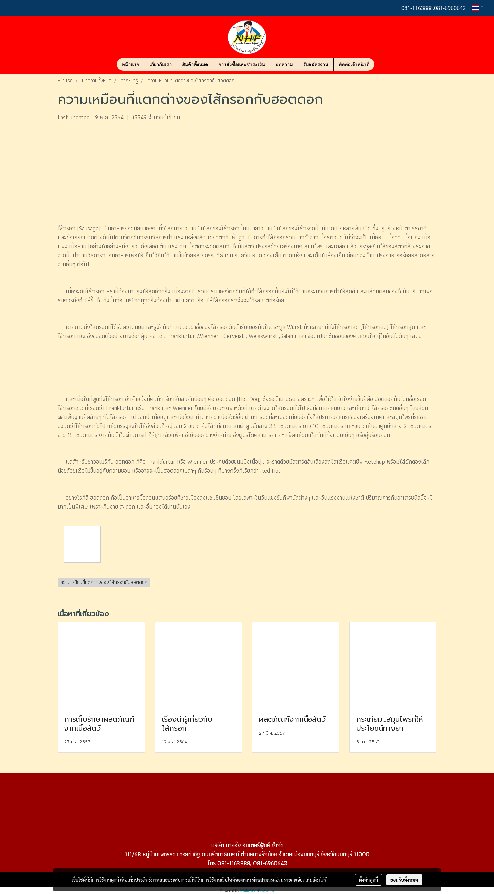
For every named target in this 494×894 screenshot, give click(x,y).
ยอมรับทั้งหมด (404, 880)
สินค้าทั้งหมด (195, 64)
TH (479, 8)
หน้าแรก (130, 64)
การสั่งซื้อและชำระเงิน (241, 64)
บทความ (284, 64)
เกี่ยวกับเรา (160, 64)
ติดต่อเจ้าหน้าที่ (354, 64)
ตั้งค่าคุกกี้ (368, 880)
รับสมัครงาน (315, 64)
